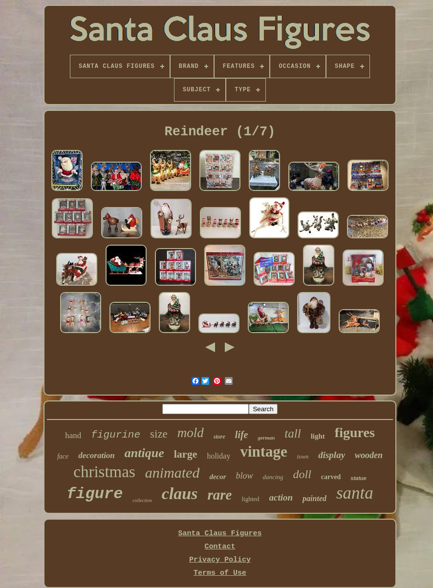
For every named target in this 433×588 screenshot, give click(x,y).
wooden (369, 455)
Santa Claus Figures (219, 533)
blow (244, 476)
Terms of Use (220, 573)
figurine (115, 435)
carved (331, 477)
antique (144, 453)
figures (355, 432)
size (159, 434)
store (219, 436)
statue (358, 478)
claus (180, 493)
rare (219, 495)
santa (354, 493)
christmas (104, 472)
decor (217, 477)
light (318, 436)
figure (94, 494)
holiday (218, 456)
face (62, 456)
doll (302, 474)
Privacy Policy (220, 560)
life (241, 434)
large (185, 454)
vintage (263, 451)
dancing (273, 477)
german (266, 438)
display (331, 455)
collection (142, 500)
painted (314, 498)
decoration (96, 455)
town (302, 456)
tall (292, 433)
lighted (250, 499)
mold (190, 432)
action (281, 497)
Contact (219, 547)
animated (172, 472)
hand (73, 435)
